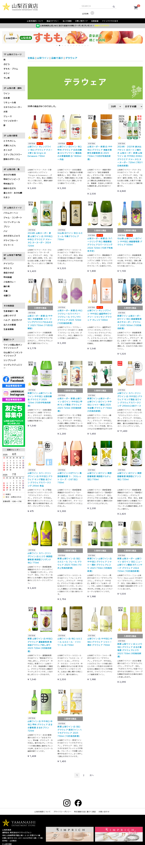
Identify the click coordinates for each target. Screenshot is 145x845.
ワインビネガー (11, 120)
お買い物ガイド (81, 21)
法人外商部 (67, 21)
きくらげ (8, 149)
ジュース (8, 116)
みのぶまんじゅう (12, 235)
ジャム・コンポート (13, 217)
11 (86, 46)
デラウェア (71, 58)
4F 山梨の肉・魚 (12, 169)
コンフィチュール (12, 222)
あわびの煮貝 (10, 174)
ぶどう (7, 64)
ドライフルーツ (11, 240)
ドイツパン (9, 263)
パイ (6, 231)
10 (83, 46)
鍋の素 (7, 286)
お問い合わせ (104, 811)
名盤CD (7, 295)
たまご (7, 197)
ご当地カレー (10, 281)
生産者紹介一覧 (11, 311)
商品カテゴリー (53, 21)
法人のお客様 (10, 324)
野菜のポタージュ (12, 159)
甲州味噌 (8, 277)
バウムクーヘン (11, 213)
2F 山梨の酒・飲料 (13, 88)
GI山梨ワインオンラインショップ (13, 354)
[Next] (92, 775)
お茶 (6, 111)
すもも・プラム (11, 68)
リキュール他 (10, 102)
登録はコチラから (102, 25)
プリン (7, 226)
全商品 (31, 58)
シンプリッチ (10, 360)
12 (88, 46)
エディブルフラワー (13, 154)
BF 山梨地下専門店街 (13, 257)
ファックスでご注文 (110, 21)
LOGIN (85, 13)
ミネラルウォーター (13, 107)
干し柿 (7, 77)
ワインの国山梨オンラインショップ (13, 346)
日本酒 (7, 97)
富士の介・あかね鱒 (13, 192)
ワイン (7, 93)
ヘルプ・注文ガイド (13, 320)
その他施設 (9, 305)
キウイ (7, 73)
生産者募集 (9, 329)
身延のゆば (9, 272)
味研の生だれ (10, 188)
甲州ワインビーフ (12, 179)
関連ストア (9, 339)
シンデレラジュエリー (13, 366)
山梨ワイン (43, 58)
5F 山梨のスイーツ (13, 207)
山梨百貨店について (35, 21)
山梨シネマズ (10, 315)
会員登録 (94, 21)
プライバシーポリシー (63, 811)
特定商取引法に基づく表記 (85, 811)
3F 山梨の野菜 (11, 135)
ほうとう (8, 268)
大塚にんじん (10, 145)
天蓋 (6, 291)
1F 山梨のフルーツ (13, 54)
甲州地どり (9, 183)
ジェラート (9, 244)
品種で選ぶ (57, 58)
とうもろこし (10, 140)
